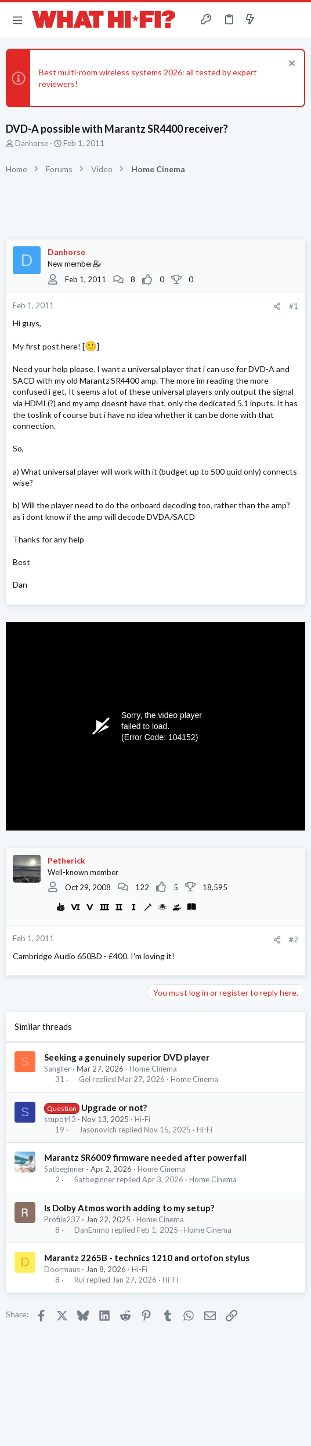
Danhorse (31, 143)
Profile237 (62, 1219)
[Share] (277, 306)
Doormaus (62, 1269)
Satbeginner (64, 1169)
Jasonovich (98, 1130)
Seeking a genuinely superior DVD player (126, 1057)
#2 (293, 939)
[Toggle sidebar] (272, 19)
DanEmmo (92, 1230)
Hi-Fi (142, 1119)
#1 (293, 306)
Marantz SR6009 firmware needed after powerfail (145, 1157)
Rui (79, 1280)
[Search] (295, 20)
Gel (85, 1079)
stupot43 (60, 1119)
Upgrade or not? (114, 1107)
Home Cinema (153, 1068)
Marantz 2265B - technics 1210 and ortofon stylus (146, 1257)
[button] (17, 20)
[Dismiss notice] (290, 65)
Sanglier (57, 1068)
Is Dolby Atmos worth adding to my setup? (129, 1208)
